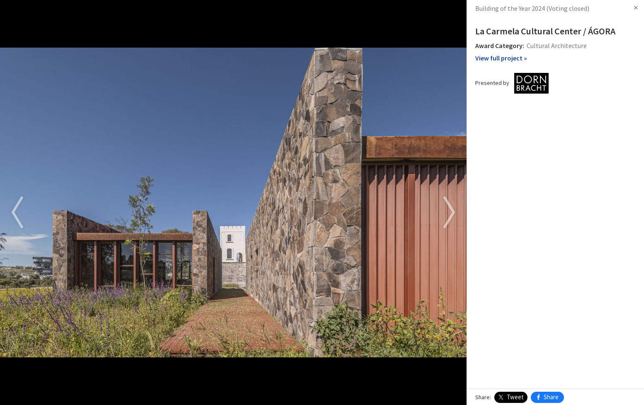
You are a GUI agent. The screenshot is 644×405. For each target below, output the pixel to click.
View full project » (501, 58)
